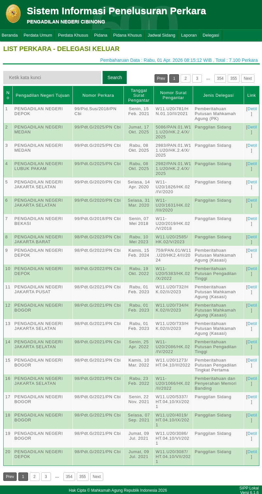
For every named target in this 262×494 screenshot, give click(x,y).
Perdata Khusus (73, 35)
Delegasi (211, 35)
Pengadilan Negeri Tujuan (43, 95)
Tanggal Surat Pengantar (139, 95)
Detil (252, 108)
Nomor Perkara (98, 95)
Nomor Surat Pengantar (173, 95)
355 (233, 78)
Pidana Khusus (127, 35)
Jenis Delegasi (218, 95)
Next (248, 78)
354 (220, 78)
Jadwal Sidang (161, 35)
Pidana (100, 35)
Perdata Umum (38, 35)
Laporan (189, 35)
